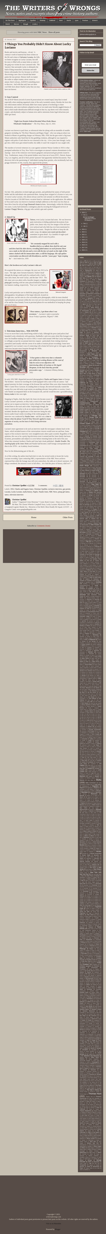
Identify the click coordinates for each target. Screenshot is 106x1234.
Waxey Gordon (91, 1138)
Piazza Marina (96, 942)
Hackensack (90, 622)
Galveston (96, 579)
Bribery (86, 363)
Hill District (96, 638)
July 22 (99, 715)
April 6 (84, 304)
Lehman (92, 751)
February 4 (85, 549)
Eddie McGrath (90, 517)
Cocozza (92, 434)
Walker (95, 1134)
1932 (83, 265)
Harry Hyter (97, 628)
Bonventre (82, 354)
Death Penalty (95, 470)
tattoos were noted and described (53, 232)
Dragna (95, 509)
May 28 (89, 817)
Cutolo (93, 459)
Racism (89, 972)
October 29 (89, 900)
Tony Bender (93, 1106)
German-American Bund (93, 597)
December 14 (84, 475)
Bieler (96, 338)
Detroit (96, 490)
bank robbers (88, 323)
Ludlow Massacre (92, 771)
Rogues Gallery (95, 992)
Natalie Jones (29, 416)
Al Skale (90, 278)
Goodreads (96, 607)
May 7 (81, 820)
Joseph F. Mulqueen (93, 708)
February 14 (84, 543)
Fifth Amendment (89, 552)
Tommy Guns (85, 1106)
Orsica (87, 908)
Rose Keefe (82, 997)
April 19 (95, 301)
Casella (83, 400)
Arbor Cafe (96, 304)
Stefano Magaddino (94, 1059)
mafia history (27, 492)
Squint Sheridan (90, 1051)
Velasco (88, 1126)
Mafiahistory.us (85, 786)
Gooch (81, 607)
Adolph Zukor (91, 273)
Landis (90, 740)
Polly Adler (84, 953)
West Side (93, 1141)
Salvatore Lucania (26, 57)
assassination (85, 310)
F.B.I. (81, 535)
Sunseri (98, 1063)
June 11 (83, 720)
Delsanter (86, 487)
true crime (84, 1115)
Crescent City (95, 454)
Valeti (83, 1124)
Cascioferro (98, 398)
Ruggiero (97, 1001)
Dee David (86, 484)
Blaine (85, 346)
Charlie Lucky (95, 412)
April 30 (95, 303)
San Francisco (93, 1015)
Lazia (91, 748)
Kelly (100, 728)
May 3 (99, 817)
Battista (94, 329)
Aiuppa (81, 276)
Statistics (82, 1059)
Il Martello (99, 646)
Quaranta (97, 970)
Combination (83, 440)
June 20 (91, 721)
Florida (81, 557)
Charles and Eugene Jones (53, 379)
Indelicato (89, 649)
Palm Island (90, 914)
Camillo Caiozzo (94, 384)
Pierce (97, 944)
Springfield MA (95, 1049)
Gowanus (94, 608)
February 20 (82, 546)
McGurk (94, 823)
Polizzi (87, 952)
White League (97, 1146)
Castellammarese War (88, 403)
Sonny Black (83, 1045)
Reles (83, 980)
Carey (99, 392)
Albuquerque (90, 281)
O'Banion (82, 894)
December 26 (84, 481)
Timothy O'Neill (92, 1099)
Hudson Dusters (85, 644)
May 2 (88, 815)
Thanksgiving (83, 1077)
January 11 (97, 669)
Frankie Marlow (97, 566)
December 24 (86, 479)
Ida (88, 646)
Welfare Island (83, 1141)
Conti (89, 445)
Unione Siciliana (91, 1120)
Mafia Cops (89, 784)
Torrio (97, 1107)
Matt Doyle (85, 812)
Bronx (90, 365)
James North (93, 667)
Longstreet (93, 763)
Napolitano (88, 858)
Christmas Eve (97, 423)
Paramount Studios (84, 919)
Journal (97, 711)
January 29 (84, 673)
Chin (90, 420)
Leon (88, 752)
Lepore (83, 754)
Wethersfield (83, 1146)
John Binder (91, 697)
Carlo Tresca (97, 393)
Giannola (96, 599)
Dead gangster (97, 468)
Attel (95, 312)
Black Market (83, 344)
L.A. (85, 737)
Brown (91, 367)
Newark (97, 875)
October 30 (97, 900)
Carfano (84, 393)
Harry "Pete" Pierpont (90, 627)
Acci (93, 272)
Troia (93, 1112)
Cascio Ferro (89, 398)
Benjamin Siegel (84, 335)
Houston (89, 642)
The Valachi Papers (89, 1088)
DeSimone (89, 490)
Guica (81, 619)
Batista (89, 329)
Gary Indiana (83, 590)
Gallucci (87, 579)
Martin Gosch (95, 804)
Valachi (93, 1123)
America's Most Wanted (93, 290)
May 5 (93, 818)
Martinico (92, 806)
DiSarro (87, 503)
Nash (88, 859)
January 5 (84, 675)
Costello (99, 450)
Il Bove (92, 646)
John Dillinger (92, 698)
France (97, 560)
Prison (83, 962)
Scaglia (99, 1018)
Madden (97, 776)
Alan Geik (97, 278)
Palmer (81, 916)
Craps (99, 453)
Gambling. (85, 583)
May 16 (99, 814)
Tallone (87, 1066)
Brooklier (97, 365)
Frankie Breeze (88, 566)
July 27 (94, 717)
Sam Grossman (90, 1012)
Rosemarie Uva (97, 997)
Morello (82, 845)
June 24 (82, 723)
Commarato (97, 440)
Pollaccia (94, 952)
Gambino (82, 580)
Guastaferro (88, 618)
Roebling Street (84, 992)
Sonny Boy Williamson (93, 1045)
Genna (97, 593)
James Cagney (97, 664)
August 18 (83, 315)
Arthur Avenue (95, 307)
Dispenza (94, 503)
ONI (92, 906)
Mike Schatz (96, 834)
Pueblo (90, 969)
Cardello (94, 392)
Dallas (98, 461)
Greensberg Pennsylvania (93, 614)
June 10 (99, 718)
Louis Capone (85, 766)
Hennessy (95, 635)
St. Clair (89, 1052)
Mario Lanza (97, 803)
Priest (94, 961)
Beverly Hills (89, 338)
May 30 (83, 818)
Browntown (82, 368)
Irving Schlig (98, 656)
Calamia (97, 379)
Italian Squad (85, 658)
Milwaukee (86, 837)
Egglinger (90, 523)
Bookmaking (89, 355)
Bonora (97, 352)
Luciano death (91, 770)
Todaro (93, 1101)
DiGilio (97, 498)
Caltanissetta (83, 384)
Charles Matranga (95, 409)
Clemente (97, 430)
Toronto (92, 1107)
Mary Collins (83, 808)
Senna (99, 1029)
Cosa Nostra (94, 448)
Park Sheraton (90, 921)
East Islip (92, 514)
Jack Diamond (92, 663)
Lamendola (98, 738)
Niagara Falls (96, 877)
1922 (90, 262)
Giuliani (87, 604)
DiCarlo (91, 495)
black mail (96, 343)
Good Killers (88, 607)
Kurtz (81, 737)
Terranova (92, 1074)
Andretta (97, 295)
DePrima (98, 489)
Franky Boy (92, 568)
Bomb (91, 349)
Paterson (82, 927)
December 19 (95, 476)
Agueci (93, 275)
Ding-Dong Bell (89, 501)
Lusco (98, 773)
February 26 (92, 548)
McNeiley (92, 825)
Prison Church (91, 962)
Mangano (98, 790)
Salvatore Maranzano (89, 1011)
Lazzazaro (82, 749)
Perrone (99, 936)
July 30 (83, 718)
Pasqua (89, 924)
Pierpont (86, 945)
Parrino (97, 922)
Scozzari (90, 1026)
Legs (100, 749)
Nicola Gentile (91, 879)
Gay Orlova (92, 591)
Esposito (89, 531)
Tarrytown (92, 1068)
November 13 (86, 885)
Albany (87, 279)
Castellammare (94, 401)
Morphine (94, 845)
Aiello (98, 275)
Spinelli (92, 1048)
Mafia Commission (91, 782)
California (82, 383)
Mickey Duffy (87, 834)
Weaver (83, 1140)
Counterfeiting (95, 451)
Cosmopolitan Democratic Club (87, 450)
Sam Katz (84, 1014)
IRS (91, 656)
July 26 (88, 717)
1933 (88, 265)
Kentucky (84, 731)
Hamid (91, 624)
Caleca (90, 381)
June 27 (87, 723)
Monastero (82, 842)
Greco (81, 613)
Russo (88, 1003)
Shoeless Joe (83, 1038)
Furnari (89, 574)
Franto (98, 568)
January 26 (98, 672)
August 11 (85, 313)
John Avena (84, 695)
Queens (82, 972)
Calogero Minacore (94, 383)
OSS (98, 908)
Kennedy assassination (95, 729)
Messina (82, 829)
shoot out (90, 1038)
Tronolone (83, 1113)
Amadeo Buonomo (94, 287)
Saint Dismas (98, 1006)
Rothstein (82, 1001)
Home (33, 517)
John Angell (98, 694)
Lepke (99, 752)
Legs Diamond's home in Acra (34, 204)
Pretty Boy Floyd (86, 961)
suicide (92, 1063)
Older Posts (68, 517)
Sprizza (81, 1051)
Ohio (81, 905)
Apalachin (90, 298)
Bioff (81, 343)
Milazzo (92, 835)
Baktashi (82, 320)
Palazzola (97, 913)
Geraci (81, 597)
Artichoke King (91, 309)
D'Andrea (84, 461)
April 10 (87, 299)
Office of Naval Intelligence (93, 903)
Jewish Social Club (92, 683)
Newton (89, 877)
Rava (93, 973)
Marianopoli (82, 801)
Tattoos (32, 220)
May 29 (94, 817)
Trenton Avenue (97, 1110)
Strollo (88, 1062)
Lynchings (97, 774)
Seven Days (84, 1035)
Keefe (69, 20)
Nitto (87, 880)
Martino (98, 806)
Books (96, 355)
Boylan (88, 360)
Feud (81, 552)
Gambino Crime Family (93, 580)
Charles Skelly (84, 411)
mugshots (88, 849)
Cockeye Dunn (83, 434)
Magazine (82, 787)
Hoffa (85, 639)
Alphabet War (83, 287)
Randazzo (96, 972)
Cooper (90, 447)
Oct (84, 215)
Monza (90, 843)
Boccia (92, 347)
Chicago (94, 415)
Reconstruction (90, 978)
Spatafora (97, 1046)
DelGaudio (88, 486)
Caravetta (82, 392)
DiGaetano (89, 498)
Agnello (82, 275)
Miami (94, 831)
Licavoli (81, 756)
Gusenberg (82, 622)
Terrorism (84, 1076)
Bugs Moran (92, 373)
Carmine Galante (84, 396)
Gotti (88, 608)
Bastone (83, 329)
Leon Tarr (93, 752)
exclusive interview (55, 489)
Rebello (81, 978)
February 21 (90, 546)
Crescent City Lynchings (86, 456)
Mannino (85, 793)
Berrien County (91, 337)
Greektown (87, 613)
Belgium (82, 334)
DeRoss (81, 490)
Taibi (83, 1066)
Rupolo (81, 1003)
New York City (84, 874)
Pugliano (97, 969)
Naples (35, 492)
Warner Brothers (97, 1135)
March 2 (97, 797)
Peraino (83, 936)
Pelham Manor (89, 933)
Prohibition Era (95, 964)
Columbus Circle (96, 439)
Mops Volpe (97, 843)
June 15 (95, 720)
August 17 (99, 313)
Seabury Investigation (91, 1028)
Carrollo (92, 396)
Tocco (87, 1101)
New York (93, 872)
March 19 (90, 797)
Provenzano (94, 967)
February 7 (92, 549)
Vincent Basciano (84, 1129)
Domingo (87, 504)
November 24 (96, 888)
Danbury (82, 462)
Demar (98, 487)
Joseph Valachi (89, 711)
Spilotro (86, 1048)
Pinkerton (92, 945)
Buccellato (96, 368)
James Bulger (88, 664)
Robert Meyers (91, 987)
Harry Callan (89, 628)
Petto (81, 939)
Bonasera (90, 352)
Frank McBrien (92, 565)
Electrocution (85, 524)
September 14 (83, 1032)
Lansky (97, 742)
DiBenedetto (98, 493)
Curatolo (87, 459)
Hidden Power (88, 638)
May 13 (94, 814)
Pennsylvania (97, 935)
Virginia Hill (91, 1130)
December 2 (83, 478)
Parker (97, 921)
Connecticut (83, 445)
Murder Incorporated (95, 853)
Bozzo (90, 362)
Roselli (89, 997)
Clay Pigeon (90, 430)
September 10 (85, 1031)
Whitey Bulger (90, 1147)
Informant (96, 650)
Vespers (91, 1127)
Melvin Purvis (88, 826)
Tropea (90, 1113)
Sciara (87, 1025)
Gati (89, 590)
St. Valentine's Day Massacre (90, 1056)
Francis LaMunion (94, 562)
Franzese (82, 569)
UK (86, 1116)
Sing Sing (84, 1042)
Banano (97, 321)
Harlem (88, 625)
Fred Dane (92, 571)
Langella (89, 742)
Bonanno (94, 351)
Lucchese (96, 768)
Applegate (22, 20)
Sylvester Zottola (84, 1065)
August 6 (97, 316)
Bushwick (91, 376)
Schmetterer (82, 1023)
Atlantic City (88, 312)
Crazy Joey (85, 454)
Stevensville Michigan (85, 1060)
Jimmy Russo (83, 686)
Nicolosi (99, 879)
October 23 (82, 899)
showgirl (97, 1038)
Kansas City (91, 726)
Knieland (84, 735)
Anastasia (82, 295)
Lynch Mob (89, 774)
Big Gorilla (95, 340)
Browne (97, 367)
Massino (91, 811)
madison (82, 777)
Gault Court (96, 590)
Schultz (97, 1023)
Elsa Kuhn (89, 526)
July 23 (83, 717)
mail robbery (90, 789)
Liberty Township (91, 754)
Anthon (99, 296)
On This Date (10, 20)
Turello (97, 1115)
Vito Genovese (83, 1134)
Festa (98, 551)
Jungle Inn (82, 725)
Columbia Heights (97, 437)
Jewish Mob (82, 683)
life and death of (89, 756)
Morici (88, 845)
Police (93, 950)
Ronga (86, 995)
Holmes (99, 639)
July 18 (83, 715)
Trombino (99, 1112)
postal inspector (89, 955)
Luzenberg (82, 774)
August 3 (82, 316)
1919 (81, 262)
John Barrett (93, 695)
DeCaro (89, 473)
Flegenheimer (83, 555)
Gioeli (85, 602)
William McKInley (92, 1149)
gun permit (66, 489)
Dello (81, 487)
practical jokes (98, 955)
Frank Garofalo (83, 565)
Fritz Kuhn (97, 573)
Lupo (92, 773)
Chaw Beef (92, 414)
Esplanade (82, 531)
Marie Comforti (90, 801)
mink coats (98, 837)
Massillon (85, 811)
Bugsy (99, 373)
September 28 (95, 1032)
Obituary (82, 896)
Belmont (88, 334)
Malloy (92, 790)
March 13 (97, 795)
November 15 (83, 886)
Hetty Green (96, 636)
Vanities (97, 1124)
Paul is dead (98, 928)
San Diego (83, 1015)
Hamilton (97, 624)
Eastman (92, 515)
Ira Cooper (98, 655)
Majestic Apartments (84, 790)
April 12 (93, 299)
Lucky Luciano (16, 492)
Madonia (82, 780)
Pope (90, 953)
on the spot (87, 905)
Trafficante (82, 1109)
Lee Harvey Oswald (91, 749)
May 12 (88, 814)
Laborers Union (92, 737)
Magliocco (96, 787)
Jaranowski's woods (84, 677)
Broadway (84, 365)
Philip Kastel (89, 941)
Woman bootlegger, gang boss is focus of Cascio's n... (89, 218)
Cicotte (90, 426)
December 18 (84, 476)
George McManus (95, 596)
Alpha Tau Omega (95, 285)
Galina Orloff (89, 576)
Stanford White (84, 1057)
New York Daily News (96, 874)
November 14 (95, 885)
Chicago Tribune (84, 419)
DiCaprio (84, 495)
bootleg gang (83, 357)
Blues (81, 347)
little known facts (89, 759)
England (91, 527)
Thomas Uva (89, 1096)
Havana (87, 633)
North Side (82, 883)
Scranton (97, 1026)
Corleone (82, 448)
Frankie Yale (84, 568)
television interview (17, 495)
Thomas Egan (83, 1094)
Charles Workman (95, 411)
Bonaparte (82, 352)
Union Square (83, 1118)
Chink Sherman (84, 422)
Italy (87, 661)
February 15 (92, 543)
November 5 (96, 891)
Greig (93, 616)
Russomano (82, 1004)
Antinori (83, 298)
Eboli (98, 515)
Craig (95, 453)
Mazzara (97, 820)
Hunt (61, 20)
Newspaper (82, 877)
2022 (83, 234)
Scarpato (87, 1021)
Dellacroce (96, 486)
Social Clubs (90, 1043)
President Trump (91, 959)
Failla (86, 535)
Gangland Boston (95, 583)
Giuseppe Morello (88, 605)
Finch (98, 552)
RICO (93, 983)
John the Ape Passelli (96, 703)
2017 (83, 247)
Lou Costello (98, 765)
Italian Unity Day (95, 658)
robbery (88, 984)
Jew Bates (88, 681)
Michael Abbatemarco (90, 832)
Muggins (98, 848)
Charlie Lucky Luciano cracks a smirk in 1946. (57, 89)
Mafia (98, 780)
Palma (97, 914)
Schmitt (95, 20)
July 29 (99, 717)
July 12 (94, 714)
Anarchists (90, 293)
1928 (100, 262)
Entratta (81, 529)
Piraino (86, 947)
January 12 (83, 670)
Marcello (82, 795)
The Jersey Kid (93, 1082)
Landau (83, 740)
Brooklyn (83, 367)
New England (93, 866)
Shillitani (98, 1037)
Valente (99, 1123)
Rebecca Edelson (95, 977)
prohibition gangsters (85, 966)
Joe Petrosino (93, 690)
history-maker (10, 394)
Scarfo (81, 1021)
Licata (98, 754)
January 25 (91, 672)
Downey (42, 20)
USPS (92, 1121)
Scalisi (89, 1020)
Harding (82, 625)
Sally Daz (97, 1007)
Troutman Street (97, 1113)
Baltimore (90, 321)
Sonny (97, 1043)
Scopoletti (82, 1026)
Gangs (96, 585)
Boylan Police (95, 360)
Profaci (99, 963)
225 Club (96, 267)
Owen (87, 910)
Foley (98, 557)
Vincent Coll (92, 1129)
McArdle (82, 821)
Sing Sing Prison (94, 1042)
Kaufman (99, 726)
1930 (95, 264)
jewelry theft (96, 681)
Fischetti (82, 554)
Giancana (89, 599)
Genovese (83, 594)
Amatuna (89, 289)
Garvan (97, 588)
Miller (98, 835)
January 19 (98, 670)
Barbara (89, 324)
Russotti (90, 1004)
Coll (81, 436)
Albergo (93, 279)
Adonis (97, 273)
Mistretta (82, 840)
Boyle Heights (83, 362)
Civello (91, 428)
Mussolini (96, 855)
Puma (81, 970)
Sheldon (91, 1035)
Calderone (82, 381)
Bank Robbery (97, 323)
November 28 (91, 889)
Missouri (97, 839)
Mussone (82, 856)
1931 (99, 264)
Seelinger (88, 1029)
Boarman (87, 347)
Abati (81, 270)
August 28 (90, 315)
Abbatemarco (88, 270)
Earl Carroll (85, 512)
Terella (97, 1073)
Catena (81, 406)
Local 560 (92, 760)
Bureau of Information (87, 375)
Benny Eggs (96, 335)
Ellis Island (82, 526)
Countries (82, 453)
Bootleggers (95, 357)
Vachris (82, 1123)
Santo (97, 1017)
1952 (12, 489)
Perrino (94, 936)
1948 (93, 265)
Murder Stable (86, 855)
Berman (81, 337)
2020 (83, 240)
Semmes (94, 1029)
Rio (98, 983)
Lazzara (97, 748)
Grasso (93, 610)
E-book (99, 510)
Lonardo (98, 762)
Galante (82, 576)
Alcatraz (98, 281)
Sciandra (82, 1025)
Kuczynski (97, 735)
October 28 (82, 900)
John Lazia (90, 700)
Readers (87, 977)
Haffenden (97, 622)
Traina (90, 1109)
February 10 (98, 541)
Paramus (93, 919)
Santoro (81, 1018)
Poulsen (85, 20)
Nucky (90, 893)
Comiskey (90, 440)
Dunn (84, 510)
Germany (82, 599)
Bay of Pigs (94, 330)
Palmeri (95, 916)
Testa (90, 1076)
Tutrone (81, 1116)
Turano (92, 1115)
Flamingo (97, 554)
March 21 (89, 798)
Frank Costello (95, 563)
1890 (81, 261)
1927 (95, 262)
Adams (98, 272)
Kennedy (84, 729)
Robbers (82, 984)
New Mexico (89, 869)
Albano (81, 279)
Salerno (91, 1007)
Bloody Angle (96, 346)
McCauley (88, 821)
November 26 (83, 889)
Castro (90, 404)
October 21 (97, 897)
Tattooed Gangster (61, 292)
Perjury (88, 936)
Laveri (87, 746)
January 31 (98, 673)
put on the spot (89, 970)
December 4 (95, 481)
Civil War (97, 428)
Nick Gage (82, 879)
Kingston (82, 734)
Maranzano (94, 794)
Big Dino (89, 340)
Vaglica (87, 1123)
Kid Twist (99, 731)
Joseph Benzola (91, 706)
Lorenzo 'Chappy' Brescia (14, 209)
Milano (86, 835)
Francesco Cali (83, 562)
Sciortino (93, 1025)
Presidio (99, 959)
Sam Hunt (98, 1012)
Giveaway (96, 605)
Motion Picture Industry (90, 846)
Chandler (82, 407)
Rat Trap (87, 973)
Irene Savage (85, 656)
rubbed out (90, 1001)
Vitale (89, 1132)
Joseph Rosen (92, 709)
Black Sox (91, 344)
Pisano (92, 947)
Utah (98, 1121)
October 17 (82, 897)
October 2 (89, 897)
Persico (84, 938)
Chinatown (96, 420)
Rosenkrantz (98, 998)
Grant (87, 610)
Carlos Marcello (83, 395)
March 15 (82, 797)
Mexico (94, 829)
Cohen (97, 434)
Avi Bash (87, 318)
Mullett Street (83, 851)
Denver (91, 489)
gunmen (91, 621)
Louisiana (93, 766)
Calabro (90, 379)
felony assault (85, 551)
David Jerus (88, 468)
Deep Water (95, 484)
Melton (81, 826)
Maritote (82, 804)
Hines (81, 639)
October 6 (90, 902)
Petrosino (96, 938)
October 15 (97, 896)
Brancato (97, 362)
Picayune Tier (83, 944)
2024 (83, 229)
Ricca (97, 980)
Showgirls (82, 1040)
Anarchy (97, 293)
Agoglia (87, 275)
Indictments (88, 650)
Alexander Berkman (90, 282)
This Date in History (93, 1090)
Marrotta (88, 804)
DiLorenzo (97, 500)
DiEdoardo (88, 496)
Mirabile (91, 839)
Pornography (97, 953)
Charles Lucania (84, 409)
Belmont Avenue (96, 334)
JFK (100, 683)
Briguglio (99, 363)
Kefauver (83, 728)
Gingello (97, 601)
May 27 (83, 817)
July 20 (94, 715)
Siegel (93, 1040)
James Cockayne (95, 666)
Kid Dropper (91, 731)
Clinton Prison (85, 433)
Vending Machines (97, 1126)
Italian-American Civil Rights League (89, 659)
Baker (98, 318)
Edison (98, 517)
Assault (93, 310)
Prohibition (86, 964)
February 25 (84, 548)
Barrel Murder (83, 326)
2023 (83, 232)
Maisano (97, 789)
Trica (88, 1112)
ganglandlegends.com (85, 585)
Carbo (88, 392)
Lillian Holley (98, 756)
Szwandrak (98, 1065)
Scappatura (96, 1020)
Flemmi (90, 555)
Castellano (82, 404)
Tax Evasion (83, 1069)
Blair (90, 346)
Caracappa (97, 390)
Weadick (99, 1138)
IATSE (83, 646)
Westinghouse (83, 1144)
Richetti (87, 983)
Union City (97, 1116)
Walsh (8, 24)
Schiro (98, 1021)
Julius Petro (98, 712)
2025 (83, 212)
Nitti (82, 880)
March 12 (89, 795)
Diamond (99, 492)
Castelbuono (83, 401)
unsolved (99, 1120)
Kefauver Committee (92, 728)
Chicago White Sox (95, 419)
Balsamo (84, 321)
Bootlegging (83, 358)
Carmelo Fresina (94, 395)
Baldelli (87, 320)
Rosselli (91, 1000)
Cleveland (83, 431)
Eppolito (88, 529)
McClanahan (96, 821)
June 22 (97, 721)
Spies (81, 1048)
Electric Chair (97, 523)
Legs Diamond (85, 751)
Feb (84, 223)
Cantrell (92, 387)
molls (92, 840)
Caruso (97, 396)
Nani (98, 856)
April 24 (90, 303)
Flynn (92, 557)
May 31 (88, 818)
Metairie (88, 829)
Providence (83, 969)
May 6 (98, 818)
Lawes (93, 746)
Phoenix (83, 942)
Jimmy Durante (95, 684)
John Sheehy (84, 703)
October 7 (97, 902)
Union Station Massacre (94, 1118)
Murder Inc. (85, 853)
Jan (84, 226)
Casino (91, 400)
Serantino (99, 1034)
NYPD (97, 893)
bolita (85, 349)
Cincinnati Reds (83, 428)
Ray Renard (91, 975)
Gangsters (82, 588)
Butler (97, 376)
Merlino (98, 828)
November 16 (91, 886)
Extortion (97, 534)
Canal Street (98, 386)
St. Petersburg (97, 1054)
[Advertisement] (39, 545)
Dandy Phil (87, 464)
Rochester (89, 989)
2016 (83, 250)
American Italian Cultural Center (89, 292)
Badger (93, 318)
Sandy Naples (89, 1017)
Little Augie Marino (91, 757)
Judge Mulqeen (90, 712)
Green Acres (96, 613)
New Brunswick (83, 866)
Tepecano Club (90, 1073)
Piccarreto (91, 944)
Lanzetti (87, 743)
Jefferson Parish (92, 678)
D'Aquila (91, 461)
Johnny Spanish (85, 704)
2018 (83, 245)
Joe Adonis (96, 687)
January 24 (84, 672)
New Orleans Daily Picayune (90, 870)
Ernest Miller (96, 529)
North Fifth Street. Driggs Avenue (90, 882)
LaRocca (99, 743)
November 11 (90, 883)
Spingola (99, 1048)
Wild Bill (98, 1147)
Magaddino (95, 786)
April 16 (89, 301)
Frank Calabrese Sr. (85, 563)
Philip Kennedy (97, 941)
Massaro (92, 809)
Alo (88, 285)
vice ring (97, 1127)
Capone (91, 389)
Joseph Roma (83, 709)
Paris (83, 921)
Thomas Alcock (83, 1091)
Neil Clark (87, 864)
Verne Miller (84, 1127)
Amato (81, 289)
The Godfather (83, 1082)
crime (97, 456)
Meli (98, 825)
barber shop (97, 324)
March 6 (89, 800)
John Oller (90, 701)
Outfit (81, 910)
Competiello (82, 443)
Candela (84, 387)
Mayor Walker (89, 820)
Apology (97, 298)
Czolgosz (99, 459)
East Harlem (83, 514)
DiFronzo (82, 498)
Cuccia (92, 458)
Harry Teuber (83, 631)
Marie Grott (98, 801)
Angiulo (81, 296)
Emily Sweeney (97, 526)
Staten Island (95, 1057)
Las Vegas (96, 745)
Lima (83, 757)
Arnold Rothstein (84, 307)
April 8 (90, 304)
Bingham (93, 341)
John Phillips (98, 701)
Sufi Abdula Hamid (84, 1063)
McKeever (84, 825)
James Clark (85, 666)
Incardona (97, 647)
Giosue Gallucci (93, 602)
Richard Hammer (90, 981)
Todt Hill (88, 1103)
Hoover (84, 641)
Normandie (98, 880)
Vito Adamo (96, 1132)
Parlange (90, 922)
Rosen (83, 998)
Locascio (99, 760)
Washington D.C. (96, 1137)
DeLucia (93, 487)
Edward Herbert (96, 520)
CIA (85, 426)
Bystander (82, 378)
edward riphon (83, 521)
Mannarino (98, 792)
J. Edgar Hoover (95, 661)
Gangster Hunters (93, 587)
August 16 (92, 313)
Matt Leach (93, 812)
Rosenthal (84, 1000)
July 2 (88, 715)
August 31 (89, 316)
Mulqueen (91, 851)
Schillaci (93, 1021)
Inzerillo (87, 655)
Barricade (91, 326)
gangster (82, 587)
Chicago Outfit (93, 417)
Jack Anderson (83, 663)
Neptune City (95, 864)
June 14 (89, 720)
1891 (85, 261)
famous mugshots (90, 537)
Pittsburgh (83, 949)
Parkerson (82, 922)
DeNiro (81, 489)
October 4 (82, 902)
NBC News (53, 492)
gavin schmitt (83, 591)
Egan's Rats (82, 523)
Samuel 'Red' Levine (94, 1014)
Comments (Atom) (43, 526)
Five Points (89, 554)
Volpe (90, 1134)
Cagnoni (98, 378)
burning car (83, 376)
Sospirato (82, 1046)
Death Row (82, 472)
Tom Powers (90, 1104)
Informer (90, 652)
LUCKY (23, 243)
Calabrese (82, 379)
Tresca (83, 1112)
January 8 (91, 675)
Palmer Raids (88, 916)
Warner (16, 24)
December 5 (83, 482)
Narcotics (96, 858)
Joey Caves (91, 694)
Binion (98, 341)
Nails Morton (90, 856)
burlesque (96, 375)
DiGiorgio (82, 500)
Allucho (83, 285)
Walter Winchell (88, 1135)
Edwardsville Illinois (94, 521)
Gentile (87, 596)
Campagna (90, 386)
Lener (83, 752)
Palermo (82, 914)
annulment (87, 296)
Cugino (98, 458)
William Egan (83, 1149)
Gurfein (97, 621)
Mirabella (84, 839)
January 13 (91, 670)
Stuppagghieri (95, 1062)
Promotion (96, 966)
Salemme (83, 1007)
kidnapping (91, 732)
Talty (93, 1066)
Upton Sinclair (85, 1121)
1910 (98, 261)
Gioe (81, 602)
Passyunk (97, 925)
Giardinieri (82, 601)
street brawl (96, 1060)
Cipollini (33, 20)
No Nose (92, 880)
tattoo (7, 495)
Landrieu (82, 742)
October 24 (89, 899)
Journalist (82, 712)
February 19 (87, 545)
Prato (83, 956)
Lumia (86, 773)
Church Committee (85, 425)
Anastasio (90, 295)
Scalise (83, 1020)
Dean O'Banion (86, 470)
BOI (81, 349)
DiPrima (97, 501)
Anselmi (94, 296)
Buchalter (82, 370)
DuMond (52, 20)
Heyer (81, 638)
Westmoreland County (94, 1144)
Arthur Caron (83, 309)
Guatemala (96, 618)
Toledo (94, 1103)
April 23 (84, 303)
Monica (89, 842)
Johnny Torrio (95, 704)
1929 (90, 264)
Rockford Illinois (94, 990)
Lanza (81, 743)
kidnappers (84, 732)
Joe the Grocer (91, 692)
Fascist (81, 540)
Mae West (90, 780)
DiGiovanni (89, 500)
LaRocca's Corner (86, 745)
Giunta (92, 604)
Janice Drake (89, 669)
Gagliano (97, 574)
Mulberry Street (96, 849)
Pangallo (97, 917)
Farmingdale (83, 538)
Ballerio (99, 320)
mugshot (82, 849)
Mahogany (82, 789)
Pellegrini (97, 933)
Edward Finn (95, 518)
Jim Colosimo (85, 684)
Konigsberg (90, 735)
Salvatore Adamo (84, 1009)
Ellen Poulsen (95, 524)
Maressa (97, 800)
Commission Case (94, 442)
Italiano (82, 661)
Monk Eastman (97, 842)
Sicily (88, 1040)
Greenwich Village (85, 616)
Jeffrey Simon (91, 680)
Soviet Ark (89, 1046)
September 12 (95, 1031)
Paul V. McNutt (91, 931)
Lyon (76, 20)
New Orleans (97, 869)
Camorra (82, 386)
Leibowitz (98, 751)
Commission (83, 442)
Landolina (97, 740)
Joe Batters (84, 690)
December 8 (91, 482)
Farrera (90, 538)
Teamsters (93, 1069)
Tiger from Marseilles (94, 1098)
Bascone (88, 327)
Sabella (97, 1004)
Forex (86, 559)
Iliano (83, 647)
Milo (81, 837)
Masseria (98, 809)
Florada (97, 555)
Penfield (90, 935)
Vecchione (82, 1126)
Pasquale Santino (97, 924)
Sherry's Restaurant (89, 1037)
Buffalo (82, 372)
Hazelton (99, 633)
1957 (81, 267)
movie (91, 848)
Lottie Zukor (90, 765)
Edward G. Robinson (85, 520)
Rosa (98, 995)
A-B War (98, 268)
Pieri (81, 945)
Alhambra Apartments (90, 284)
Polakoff (87, 950)
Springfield (85, 1049)
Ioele (93, 655)
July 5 (93, 718)
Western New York (93, 1143)
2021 (83, 237)
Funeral (82, 574)
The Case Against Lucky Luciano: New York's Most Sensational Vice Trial (90, 1079)
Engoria (97, 527)
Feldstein (99, 549)
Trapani (97, 1109)
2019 (83, 242)
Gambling (98, 582)
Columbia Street (85, 439)
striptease (82, 1062)
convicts (95, 445)
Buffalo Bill (90, 372)
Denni (86, 489)
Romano (92, 994)
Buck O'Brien (90, 370)
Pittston (91, 949)
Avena (81, 318)
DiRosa (81, 503)
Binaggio (86, 341)
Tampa (86, 1068)
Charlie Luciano (84, 412)
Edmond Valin (84, 518)
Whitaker (90, 1146)
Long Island (83, 763)
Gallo (90, 577)
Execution (89, 534)
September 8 (83, 1034)
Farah (98, 537)
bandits (81, 323)
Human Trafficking (97, 644)
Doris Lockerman (90, 507)
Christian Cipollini (40, 489)
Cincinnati (96, 426)
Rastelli (81, 973)
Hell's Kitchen (85, 635)
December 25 (96, 479)
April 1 (81, 299)
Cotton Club (85, 451)
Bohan (98, 347)
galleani (85, 577)
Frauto (95, 569)
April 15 (83, 301)
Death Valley (91, 472)
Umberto (91, 1116)
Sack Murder (89, 1006)
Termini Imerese (83, 1074)
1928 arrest (84, 264)
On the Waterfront (97, 905)
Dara (89, 467)
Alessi (81, 282)
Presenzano (90, 956)
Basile (99, 327)
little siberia (98, 759)
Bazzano (96, 332)
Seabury (82, 1028)
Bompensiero (83, 351)
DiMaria (81, 501)
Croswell (82, 458)
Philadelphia (89, 939)
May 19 (83, 815)
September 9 (91, 1034)
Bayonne (88, 332)
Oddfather (82, 903)
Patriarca (90, 927)
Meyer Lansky (87, 831)
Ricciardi (82, 981)
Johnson (82, 706)
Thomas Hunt (94, 1093)
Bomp (97, 349)
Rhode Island (90, 980)
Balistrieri (93, 320)
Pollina (99, 952)
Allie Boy (99, 284)
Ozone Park (96, 911)
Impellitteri (89, 647)
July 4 (88, 718)
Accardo (88, 272)
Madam (90, 776)
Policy (98, 950)
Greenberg (82, 614)
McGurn (99, 823)
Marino (83, 803)
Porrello (81, 955)
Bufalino (97, 370)
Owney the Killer (85, 911)
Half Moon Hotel (84, 624)
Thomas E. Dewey (94, 1091)
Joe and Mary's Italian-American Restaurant (90, 689)
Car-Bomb (89, 390)
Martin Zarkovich (84, 806)
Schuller (90, 1023)
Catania (97, 404)
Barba (83, 324)
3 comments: (43, 485)
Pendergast (83, 935)
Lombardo (90, 762)
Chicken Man (83, 420)
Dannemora (96, 465)
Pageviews (82, 913)
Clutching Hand (95, 433)
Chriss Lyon (95, 422)
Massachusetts (84, 809)
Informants (82, 652)
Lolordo (84, 762)
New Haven (93, 867)
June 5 (92, 723)
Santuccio (87, 1018)
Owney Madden (95, 910)
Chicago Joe (83, 417)
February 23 (98, 546)
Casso (97, 400)
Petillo (90, 938)
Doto (98, 507)
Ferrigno (93, 551)
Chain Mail (96, 406)
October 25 (97, 899)
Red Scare (98, 978)
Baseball (94, 327)
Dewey (91, 492)
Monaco (97, 840)
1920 (86, 262)
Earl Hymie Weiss (95, 512)
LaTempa (82, 746)
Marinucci (89, 803)
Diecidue (82, 496)
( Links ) (35, 24)
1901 (90, 261)
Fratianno (88, 569)
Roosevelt (92, 995)
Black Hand (88, 343)
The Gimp (97, 1080)
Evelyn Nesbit (91, 532)
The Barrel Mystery (92, 1077)
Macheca (82, 776)
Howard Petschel (97, 642)
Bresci (81, 363)
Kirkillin (88, 734)
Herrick (88, 636)
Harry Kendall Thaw (85, 630)
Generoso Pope (89, 593)
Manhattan (85, 792)
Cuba (87, 458)
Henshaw (82, 636)
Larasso (93, 743)
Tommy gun (98, 1104)
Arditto (81, 306)
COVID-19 (89, 453)
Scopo (98, 1025)
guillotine (86, 619)
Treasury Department (85, 1110)
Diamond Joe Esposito (87, 493)
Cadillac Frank (90, 378)
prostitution (83, 967)
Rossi (98, 1000)
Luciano (82, 770)
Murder (98, 851)
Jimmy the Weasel (92, 686)
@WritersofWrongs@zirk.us (88, 34)
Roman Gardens (84, 994)
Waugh (25, 24)
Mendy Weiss (91, 828)
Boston (81, 360)
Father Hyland (88, 540)
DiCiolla (97, 495)
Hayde (93, 633)
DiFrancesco (96, 496)
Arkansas (97, 306)
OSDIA (93, 908)
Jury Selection (91, 725)
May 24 (99, 815)
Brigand (92, 363)
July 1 (82, 714)
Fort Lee (89, 560)
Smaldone (82, 1043)
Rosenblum (90, 998)
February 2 (96, 545)
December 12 (96, 473)
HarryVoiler (92, 631)
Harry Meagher (95, 630)
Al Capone (88, 276)
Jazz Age (93, 677)
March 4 (82, 800)
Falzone (93, 535)
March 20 (82, 798)
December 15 (95, 475)
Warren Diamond (85, 1137)
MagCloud (89, 787)
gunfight (99, 619)
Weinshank (90, 1140)
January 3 (91, 673)
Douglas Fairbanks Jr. (85, 509)
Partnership (82, 924)
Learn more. (87, 131)
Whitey (83, 1147)
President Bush (89, 958)
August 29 (97, 315)
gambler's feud (89, 582)
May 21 (94, 815)
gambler (82, 582)
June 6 (98, 723)
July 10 (88, 714)
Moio (87, 840)
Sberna (94, 1018)
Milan (81, 835)
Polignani (82, 952)
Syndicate (92, 1065)
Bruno (89, 368)
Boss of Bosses (94, 359)
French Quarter (88, 573)
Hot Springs (92, 641)
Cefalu (88, 406)
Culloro (81, 459)
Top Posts (86, 1107)
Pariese (99, 919)
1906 (94, 261)
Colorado (88, 437)
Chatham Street (83, 414)
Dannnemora (83, 467)
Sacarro (81, 1006)
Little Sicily (84, 760)
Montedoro (84, 843)
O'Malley (97, 894)
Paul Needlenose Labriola (89, 930)
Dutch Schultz (92, 510)
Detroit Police (83, 492)
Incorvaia (82, 649)
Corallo (97, 447)
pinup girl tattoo (63, 492)
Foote (81, 559)
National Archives (85, 861)
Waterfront (82, 1138)
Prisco (99, 961)
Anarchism (82, 293)
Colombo (86, 436)
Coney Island (94, 443)
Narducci (82, 859)
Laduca (99, 737)
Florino (87, 557)
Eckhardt (82, 517)
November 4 (86, 891)
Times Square (83, 1099)
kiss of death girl (96, 734)
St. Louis (89, 1054)
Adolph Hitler (83, 273)
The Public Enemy (89, 1086)
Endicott (84, 527)
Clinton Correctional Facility (94, 431)
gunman (84, 621)
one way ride (85, 906)
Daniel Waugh (84, 465)
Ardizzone (88, 306)
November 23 (86, 888)
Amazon (96, 289)
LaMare (92, 738)
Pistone (97, 947)
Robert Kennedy (90, 986)
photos (89, 942)
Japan (98, 675)
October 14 (89, 896)
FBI (87, 542)
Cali (98, 381)
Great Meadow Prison (93, 611)
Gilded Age (90, 601)
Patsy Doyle (90, 928)
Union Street (83, 1120)
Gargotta (90, 588)
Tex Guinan (96, 1076)
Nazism (95, 863)
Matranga (98, 811)
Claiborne (82, 430)
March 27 (97, 798)
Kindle (98, 732)
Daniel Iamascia (96, 464)
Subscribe (90, 70)
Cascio (81, 398)
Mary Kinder (95, 808)
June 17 (85, 721)
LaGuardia (84, 738)
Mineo (92, 837)
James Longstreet (84, 667)
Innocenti (91, 653)
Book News (91, 354)
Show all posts (54, 32)
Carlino (89, 393)
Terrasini (99, 1074)
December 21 (91, 478)
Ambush (82, 290)
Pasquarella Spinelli (87, 925)
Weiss (97, 1140)
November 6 (83, 893)
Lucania (7, 492)
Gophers (82, 608)
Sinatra (99, 1040)
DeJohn (81, 486)
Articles (99, 309)
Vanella (90, 1124)
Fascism (97, 538)
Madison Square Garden (93, 777)
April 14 (99, 299)
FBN (93, 541)
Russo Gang (96, 1003)
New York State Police (87, 875)
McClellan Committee (85, 823)
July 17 (99, 714)
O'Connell (89, 894)
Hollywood (92, 639)
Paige (90, 913)
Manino (92, 792)
